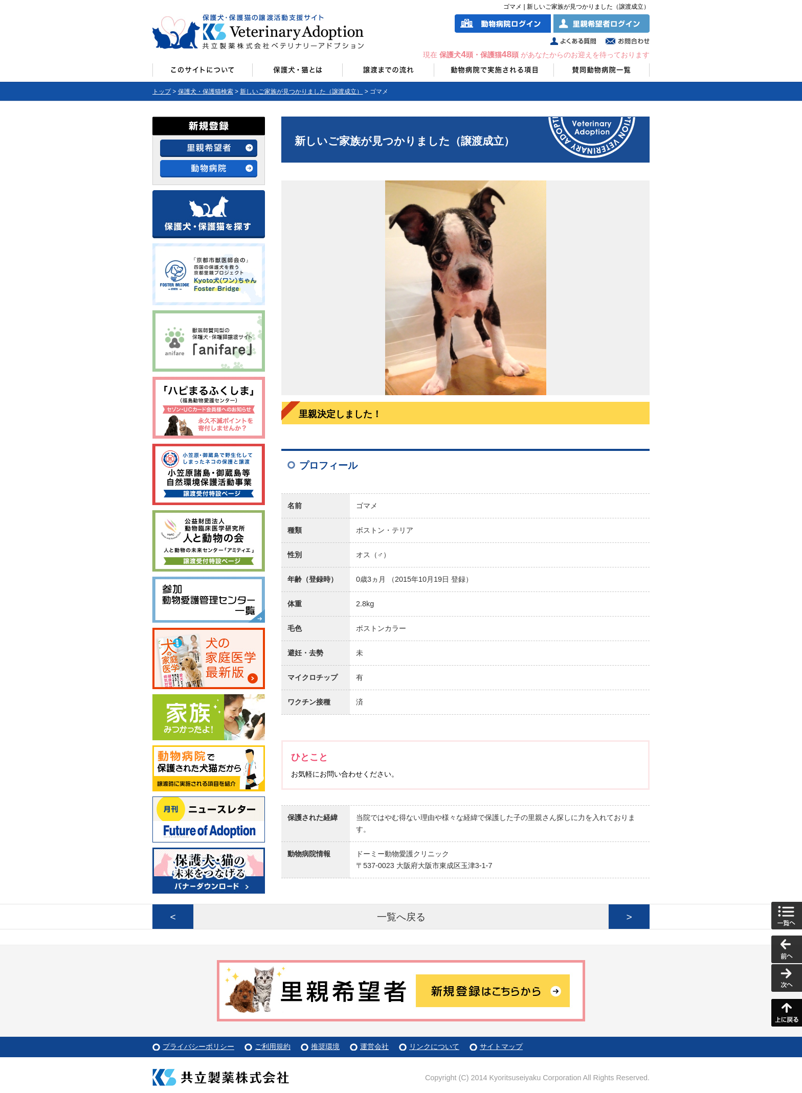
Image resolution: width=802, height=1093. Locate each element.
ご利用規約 (273, 1046)
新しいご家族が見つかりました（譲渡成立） (301, 91)
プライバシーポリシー (198, 1046)
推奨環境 (325, 1046)
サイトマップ (501, 1046)
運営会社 (374, 1046)
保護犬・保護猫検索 (205, 91)
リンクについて (434, 1046)
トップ (161, 91)
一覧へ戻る (401, 917)
